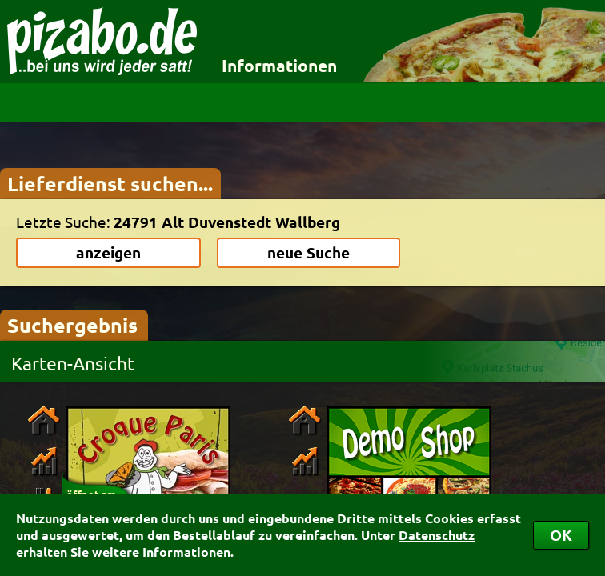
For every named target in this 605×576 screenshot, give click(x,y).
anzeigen (108, 252)
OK (561, 535)
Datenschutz (437, 534)
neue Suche (308, 252)
